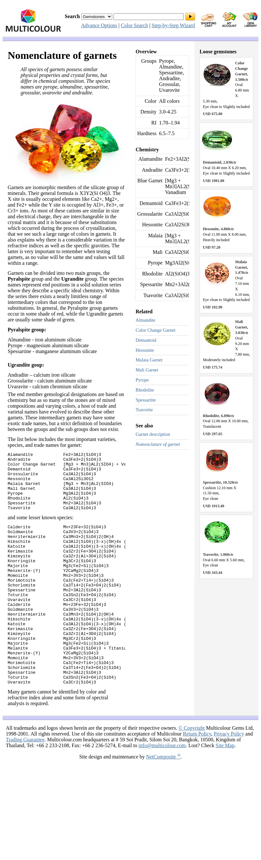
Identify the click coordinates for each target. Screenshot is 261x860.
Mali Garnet (147, 369)
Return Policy (197, 777)
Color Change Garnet (155, 330)
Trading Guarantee (25, 783)
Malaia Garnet (149, 359)
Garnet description (153, 434)
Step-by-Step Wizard (173, 25)
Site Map (225, 789)
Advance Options (99, 25)
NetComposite (163, 800)
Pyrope (142, 379)
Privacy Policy (229, 777)
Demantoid (146, 340)
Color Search (134, 25)
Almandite (145, 320)
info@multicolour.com (162, 789)
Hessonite (145, 350)
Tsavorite (144, 409)
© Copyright (192, 771)
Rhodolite (145, 389)
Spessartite (146, 400)
